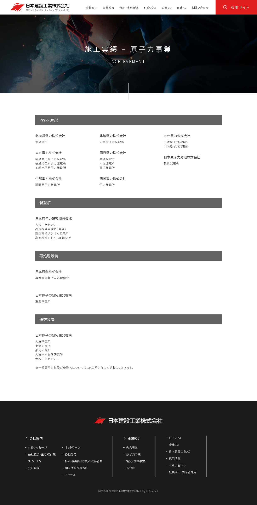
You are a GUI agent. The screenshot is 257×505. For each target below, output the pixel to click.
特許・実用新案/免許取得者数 (83, 461)
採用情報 (175, 458)
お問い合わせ (200, 8)
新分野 (130, 468)
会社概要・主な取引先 (42, 454)
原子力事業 (133, 454)
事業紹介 (108, 8)
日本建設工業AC (179, 451)
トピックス (150, 8)
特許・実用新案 (129, 8)
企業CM (167, 8)
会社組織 (34, 468)
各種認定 (70, 454)
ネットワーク (72, 447)
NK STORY (34, 461)
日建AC (182, 8)
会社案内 (92, 8)
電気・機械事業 (135, 461)
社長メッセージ (37, 447)
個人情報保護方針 (76, 468)
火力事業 (132, 447)
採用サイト (240, 7)
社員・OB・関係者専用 (182, 472)
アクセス (70, 475)
